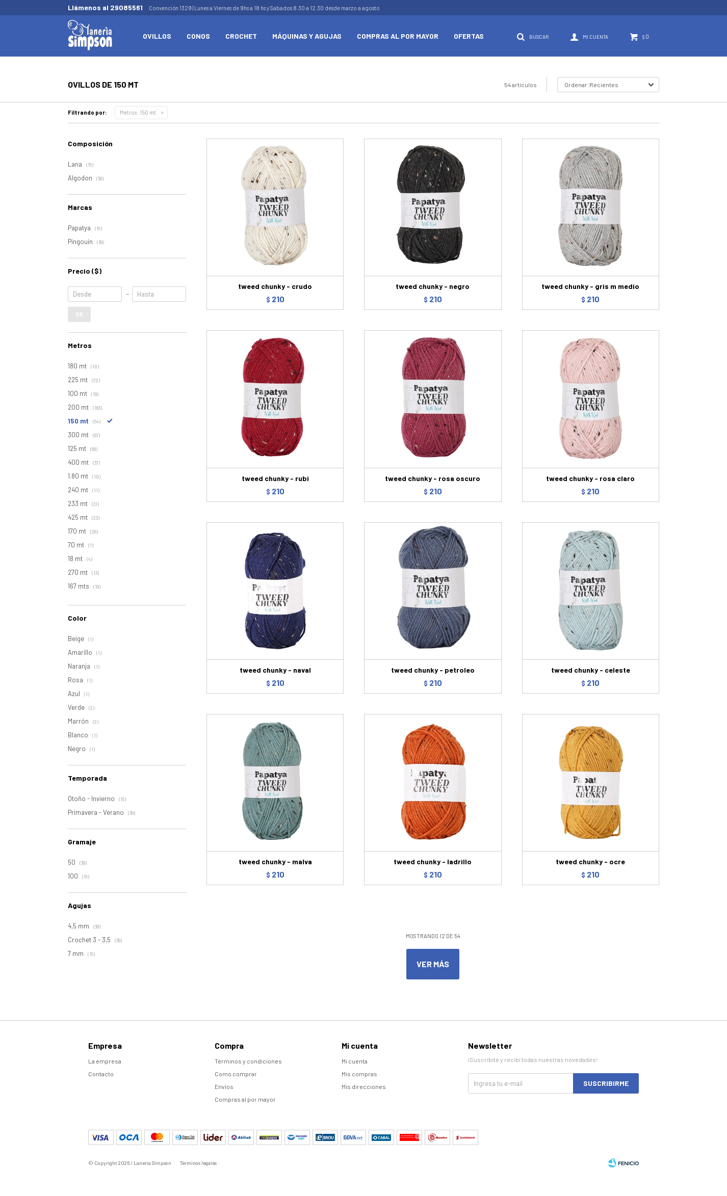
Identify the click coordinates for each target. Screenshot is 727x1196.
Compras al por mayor (397, 36)
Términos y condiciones (248, 1061)
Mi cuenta (355, 1061)
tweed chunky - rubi (275, 478)
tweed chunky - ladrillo (433, 861)
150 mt (138, 112)
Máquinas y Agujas (307, 36)
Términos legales (198, 1163)
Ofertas (469, 36)
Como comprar (236, 1073)
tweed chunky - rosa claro (590, 478)
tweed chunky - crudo (275, 286)
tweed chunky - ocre (590, 861)
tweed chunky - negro (433, 286)
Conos (198, 36)
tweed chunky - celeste (590, 670)
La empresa (104, 1061)
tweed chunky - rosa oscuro (432, 478)
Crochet (241, 36)
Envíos (224, 1086)
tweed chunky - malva (275, 861)
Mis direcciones (364, 1086)
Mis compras (359, 1073)
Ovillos (157, 36)
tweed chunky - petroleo (433, 670)
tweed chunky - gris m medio (590, 286)
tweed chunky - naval (275, 670)
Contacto (101, 1073)
